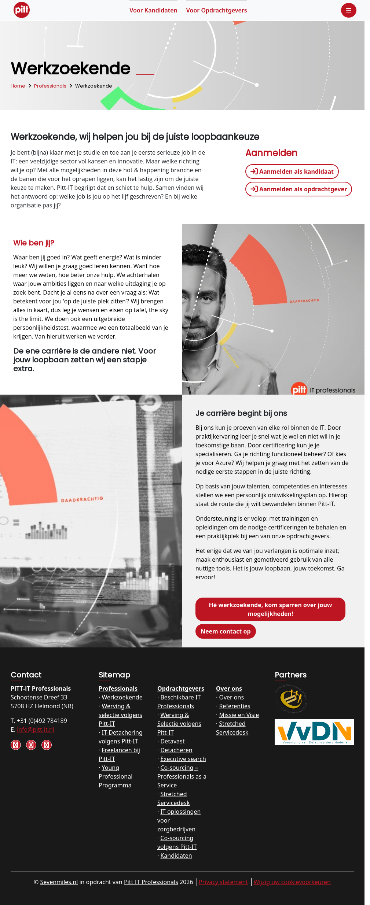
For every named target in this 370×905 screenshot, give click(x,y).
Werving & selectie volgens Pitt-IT (120, 715)
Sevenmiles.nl (59, 882)
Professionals (50, 85)
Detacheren (176, 750)
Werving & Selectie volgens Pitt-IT (179, 723)
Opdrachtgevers (216, 10)
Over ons (229, 688)
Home (18, 85)
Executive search (183, 759)
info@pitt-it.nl (35, 729)
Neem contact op (226, 631)
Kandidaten (153, 10)
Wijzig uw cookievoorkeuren (292, 882)
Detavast (172, 741)
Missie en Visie (239, 715)
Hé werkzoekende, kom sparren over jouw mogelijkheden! (270, 609)
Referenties (234, 706)
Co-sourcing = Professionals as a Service (181, 776)
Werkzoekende (122, 697)
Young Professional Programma (115, 776)
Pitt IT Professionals (151, 882)
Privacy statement (223, 882)
